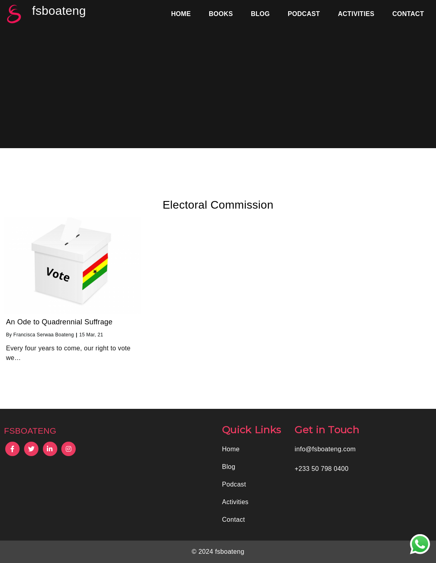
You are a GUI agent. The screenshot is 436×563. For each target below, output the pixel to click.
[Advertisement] (218, 88)
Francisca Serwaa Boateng (43, 335)
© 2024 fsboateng (218, 551)
